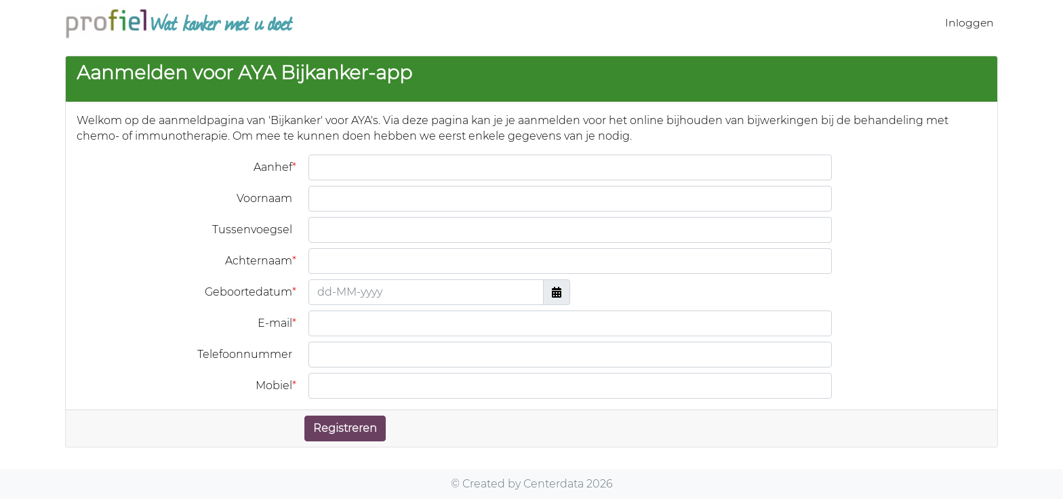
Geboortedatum (248, 292)
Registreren (345, 428)
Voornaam (264, 198)
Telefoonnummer (244, 354)
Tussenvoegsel (252, 229)
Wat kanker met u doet (178, 22)
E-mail (275, 323)
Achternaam (258, 261)
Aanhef (273, 167)
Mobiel (274, 386)
